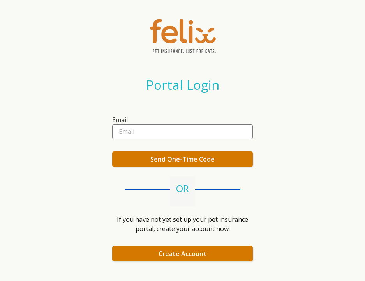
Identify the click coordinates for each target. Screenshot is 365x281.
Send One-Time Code (182, 159)
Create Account (182, 253)
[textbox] (182, 122)
